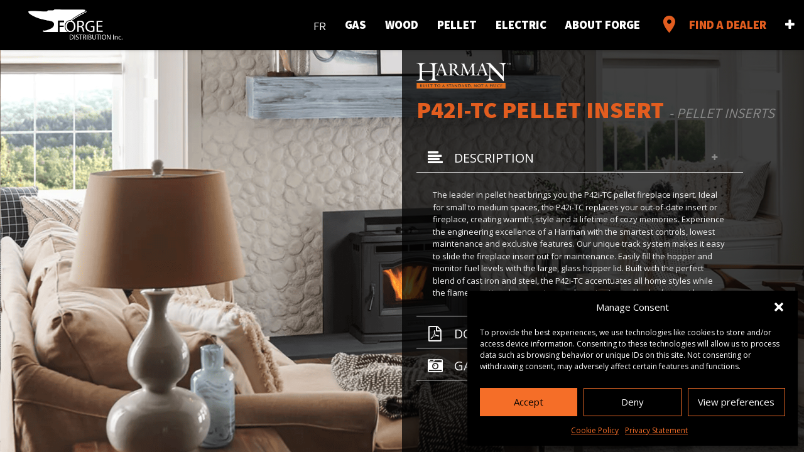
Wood (401, 24)
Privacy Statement (656, 430)
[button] (779, 307)
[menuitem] (319, 23)
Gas (355, 24)
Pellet (457, 24)
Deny (632, 402)
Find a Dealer (712, 24)
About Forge (602, 24)
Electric (521, 24)
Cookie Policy (595, 430)
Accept (528, 402)
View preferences (736, 402)
